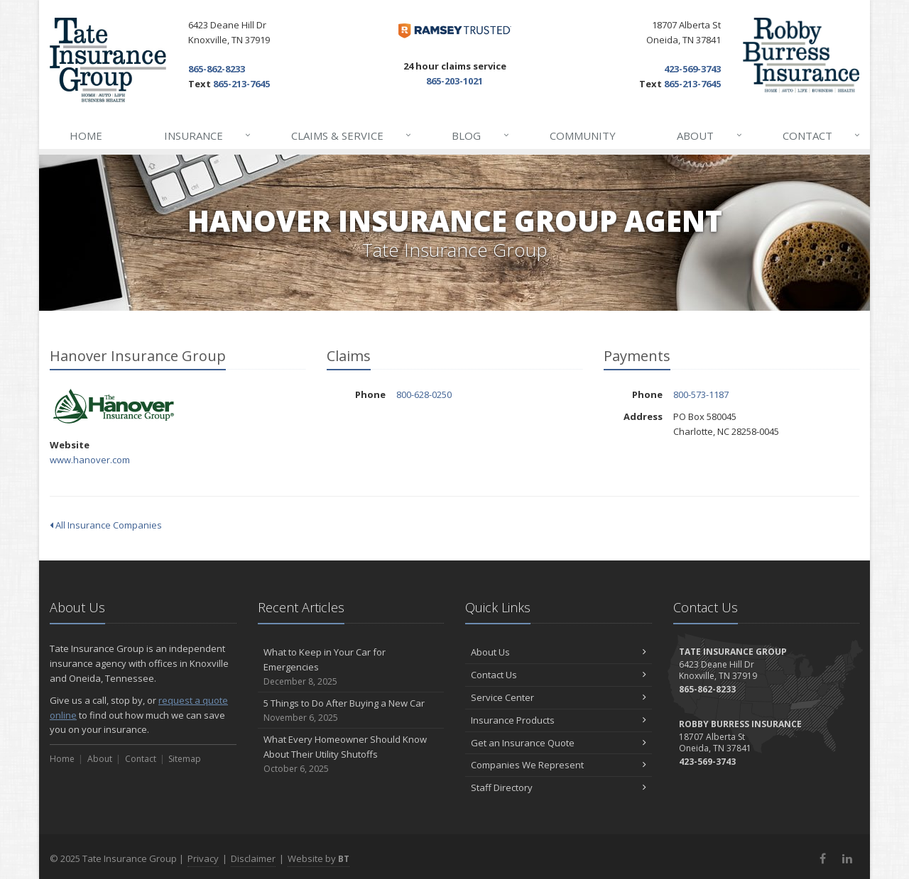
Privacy (203, 858)
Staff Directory (558, 787)
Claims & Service (352, 135)
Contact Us (558, 674)
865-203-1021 (454, 80)
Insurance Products (558, 720)
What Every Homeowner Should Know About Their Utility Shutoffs (351, 754)
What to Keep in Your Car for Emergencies (351, 667)
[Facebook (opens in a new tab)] (822, 858)
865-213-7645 (241, 83)
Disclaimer (253, 858)
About (710, 135)
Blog (481, 135)
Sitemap (184, 759)
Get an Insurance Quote (558, 742)
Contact (822, 135)
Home (86, 135)
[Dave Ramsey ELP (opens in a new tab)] (454, 31)
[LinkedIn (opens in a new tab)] (846, 858)
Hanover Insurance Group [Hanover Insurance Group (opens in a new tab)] (113, 406)
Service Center (558, 697)
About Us (558, 652)
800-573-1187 (701, 394)
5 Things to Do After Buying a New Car (351, 710)
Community (583, 135)
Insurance (208, 135)
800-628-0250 (424, 394)
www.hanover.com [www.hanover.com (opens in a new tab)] (90, 459)
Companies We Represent (558, 764)
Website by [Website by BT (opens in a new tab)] (318, 858)
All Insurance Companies (106, 525)
